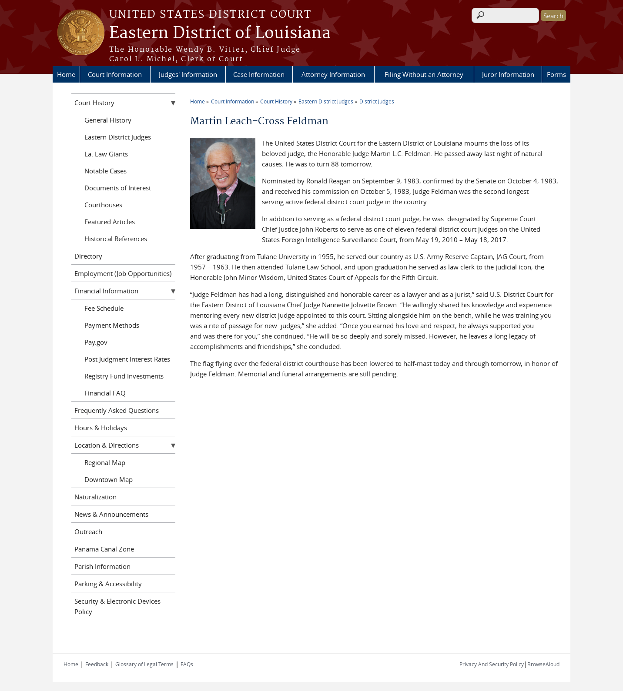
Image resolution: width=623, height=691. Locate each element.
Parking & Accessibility (108, 583)
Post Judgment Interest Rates (127, 359)
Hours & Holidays (100, 427)
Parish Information (102, 566)
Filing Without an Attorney (424, 74)
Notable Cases (105, 170)
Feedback (96, 664)
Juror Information (508, 74)
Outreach (88, 531)
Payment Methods (111, 325)
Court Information (115, 74)
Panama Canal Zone (104, 549)
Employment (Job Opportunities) (122, 273)
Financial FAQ (105, 393)
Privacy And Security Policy (491, 664)
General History (107, 120)
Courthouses (103, 204)
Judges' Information (188, 74)
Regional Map (104, 462)
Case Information (259, 74)
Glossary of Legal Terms (144, 664)
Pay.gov (95, 342)
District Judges (376, 101)
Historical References (115, 238)
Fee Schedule (104, 308)
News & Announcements (111, 514)
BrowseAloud (543, 664)
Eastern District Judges (325, 101)
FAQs (187, 664)
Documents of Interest (117, 187)
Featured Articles (109, 221)
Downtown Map (108, 479)
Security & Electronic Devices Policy (117, 606)
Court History (276, 101)
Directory (88, 256)
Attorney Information (333, 74)
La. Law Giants (106, 153)
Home (66, 74)
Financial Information (106, 290)
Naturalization (95, 496)
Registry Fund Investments (124, 376)
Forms (556, 74)
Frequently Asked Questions (116, 410)
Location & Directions (106, 445)
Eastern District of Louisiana (220, 33)
